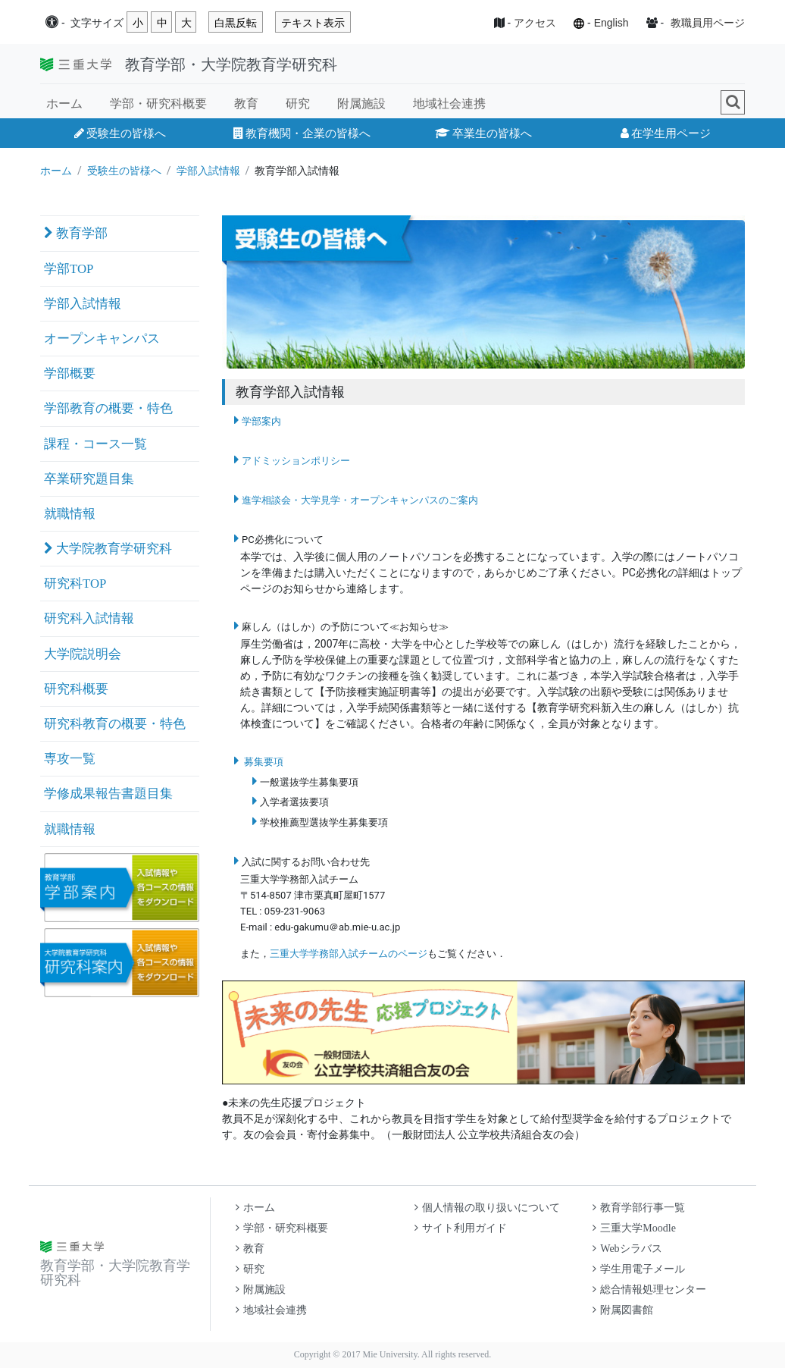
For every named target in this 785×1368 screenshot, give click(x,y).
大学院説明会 (82, 654)
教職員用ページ (708, 23)
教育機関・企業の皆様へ (302, 133)
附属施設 (361, 103)
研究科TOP (75, 583)
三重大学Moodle (634, 1228)
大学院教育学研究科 (108, 548)
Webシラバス (627, 1248)
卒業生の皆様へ (483, 133)
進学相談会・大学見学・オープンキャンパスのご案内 (360, 500)
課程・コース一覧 (95, 444)
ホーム (64, 103)
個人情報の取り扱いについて (487, 1207)
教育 (246, 103)
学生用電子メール (639, 1269)
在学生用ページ (666, 133)
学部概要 (69, 373)
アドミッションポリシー (296, 460)
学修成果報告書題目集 (108, 793)
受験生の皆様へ (120, 133)
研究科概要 (76, 689)
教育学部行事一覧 (639, 1207)
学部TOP (68, 269)
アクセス (535, 23)
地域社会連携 (449, 103)
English (611, 23)
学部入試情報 (208, 171)
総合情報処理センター (649, 1289)
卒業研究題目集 (89, 479)
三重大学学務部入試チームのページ (348, 953)
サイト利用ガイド (460, 1228)
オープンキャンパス (102, 338)
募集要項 (263, 761)
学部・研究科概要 (158, 103)
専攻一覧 (69, 758)
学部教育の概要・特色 (108, 408)
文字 (97, 23)
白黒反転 (235, 23)
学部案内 (261, 421)
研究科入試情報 (89, 618)
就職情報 (69, 514)
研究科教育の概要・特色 (115, 724)
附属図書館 (623, 1310)
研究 (298, 103)
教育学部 (76, 233)
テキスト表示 (313, 23)
